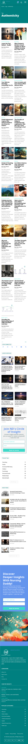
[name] (14, 441)
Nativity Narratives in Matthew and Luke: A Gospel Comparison (6, 419)
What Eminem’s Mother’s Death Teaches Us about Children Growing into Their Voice (19, 46)
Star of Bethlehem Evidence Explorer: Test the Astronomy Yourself (7, 403)
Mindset (3, 117)
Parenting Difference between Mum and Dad (13, 700)
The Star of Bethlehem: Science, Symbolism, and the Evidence (20, 403)
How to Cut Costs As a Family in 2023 (11, 689)
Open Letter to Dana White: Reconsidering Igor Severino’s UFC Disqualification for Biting (20, 204)
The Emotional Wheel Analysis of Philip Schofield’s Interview (19, 283)
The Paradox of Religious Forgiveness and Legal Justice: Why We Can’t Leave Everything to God (19, 123)
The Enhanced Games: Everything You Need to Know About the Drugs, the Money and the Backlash (7, 369)
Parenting (16, 41)
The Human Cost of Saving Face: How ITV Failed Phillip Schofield (7, 283)
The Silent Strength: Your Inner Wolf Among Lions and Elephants (20, 243)
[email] (14, 445)
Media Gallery (17, 278)
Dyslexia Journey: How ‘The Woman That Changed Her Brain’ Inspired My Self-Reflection (7, 203)
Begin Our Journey (14, 450)
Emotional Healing (5, 41)
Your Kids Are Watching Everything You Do (7, 83)
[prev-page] (2, 342)
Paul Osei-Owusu (5, 47)
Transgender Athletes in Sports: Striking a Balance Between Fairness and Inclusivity (18, 525)
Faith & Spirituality (18, 117)
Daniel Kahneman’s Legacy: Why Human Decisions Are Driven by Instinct (7, 122)
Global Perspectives (18, 198)
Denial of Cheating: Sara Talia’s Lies (7, 163)
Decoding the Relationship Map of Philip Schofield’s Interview (7, 322)
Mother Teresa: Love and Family (10, 694)
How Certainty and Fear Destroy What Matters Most (20, 83)
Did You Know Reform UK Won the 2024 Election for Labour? (20, 368)
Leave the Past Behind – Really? (6, 44)
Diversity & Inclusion (4, 503)
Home (2, 6)
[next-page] (25, 342)
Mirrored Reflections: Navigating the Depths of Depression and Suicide (6, 244)
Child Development (4, 519)
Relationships (18, 415)
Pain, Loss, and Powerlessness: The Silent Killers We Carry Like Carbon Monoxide (6, 386)
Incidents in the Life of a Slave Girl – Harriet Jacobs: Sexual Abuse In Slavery (18, 501)
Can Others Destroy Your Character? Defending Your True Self (20, 165)
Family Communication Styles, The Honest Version (20, 419)
